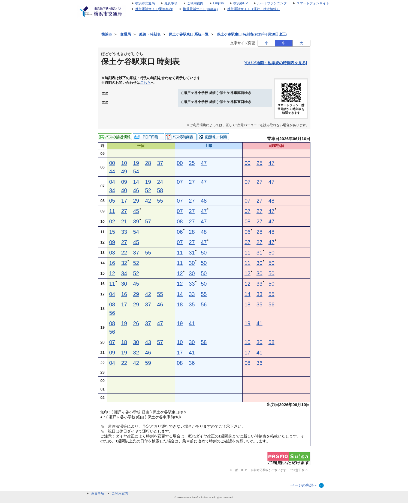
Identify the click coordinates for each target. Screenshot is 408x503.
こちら (145, 83)
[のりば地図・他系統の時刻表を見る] (275, 63)
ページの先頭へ (304, 485)
